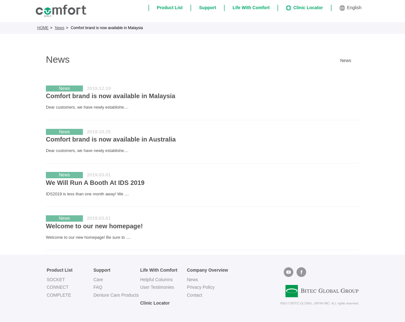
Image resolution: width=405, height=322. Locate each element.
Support (207, 7)
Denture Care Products (116, 295)
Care (98, 279)
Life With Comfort (251, 7)
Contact (194, 295)
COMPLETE (59, 295)
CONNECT (58, 287)
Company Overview (207, 270)
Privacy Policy (201, 287)
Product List (170, 7)
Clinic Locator (304, 7)
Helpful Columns (156, 279)
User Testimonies (157, 287)
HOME (43, 28)
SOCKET (56, 279)
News (60, 28)
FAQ (97, 287)
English (351, 8)
